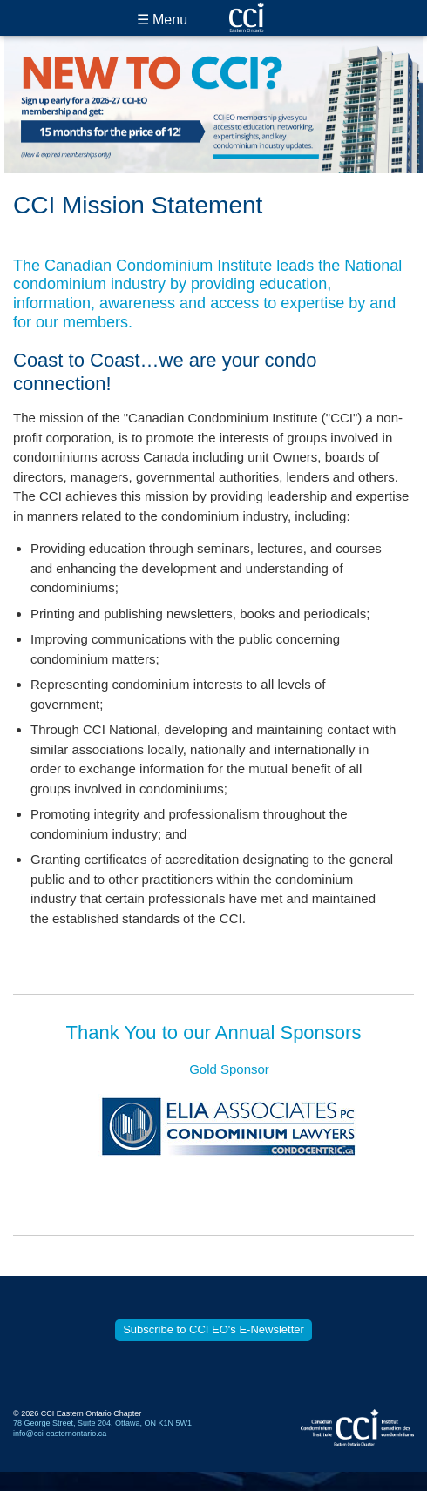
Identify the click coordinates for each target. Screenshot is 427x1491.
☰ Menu (162, 19)
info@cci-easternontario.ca (59, 1433)
